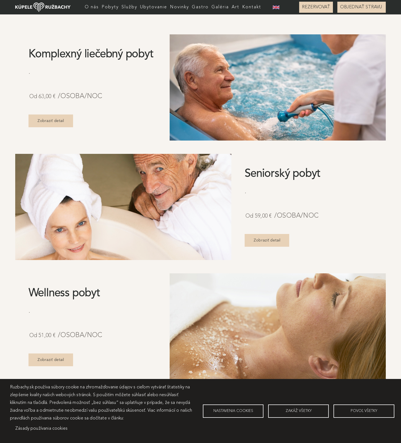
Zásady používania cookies (41, 428)
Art (235, 7)
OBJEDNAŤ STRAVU (361, 7)
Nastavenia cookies (233, 411)
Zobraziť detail (50, 121)
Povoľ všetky (364, 411)
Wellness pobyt (64, 293)
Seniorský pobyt (282, 173)
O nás (92, 7)
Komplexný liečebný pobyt (91, 54)
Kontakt (251, 7)
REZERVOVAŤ (316, 7)
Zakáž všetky (299, 411)
